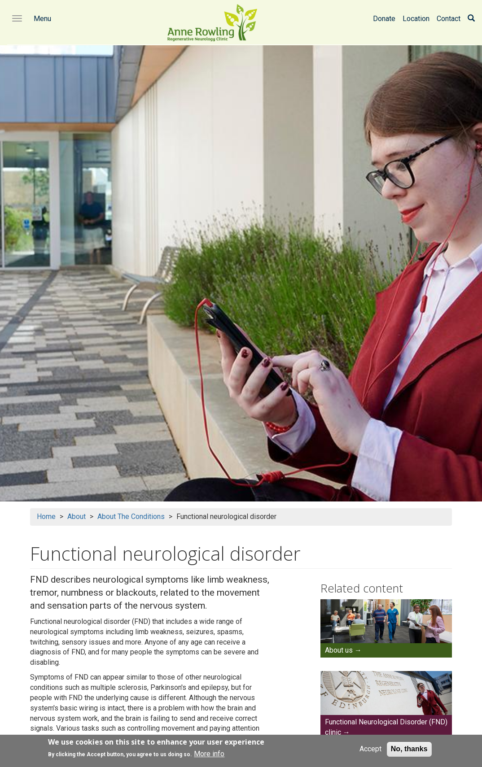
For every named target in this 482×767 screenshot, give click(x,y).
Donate (384, 18)
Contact (448, 18)
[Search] (471, 18)
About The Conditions (131, 516)
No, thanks (409, 751)
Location (416, 18)
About (76, 516)
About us (339, 650)
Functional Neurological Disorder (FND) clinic (386, 727)
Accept (370, 751)
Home (46, 516)
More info (209, 756)
